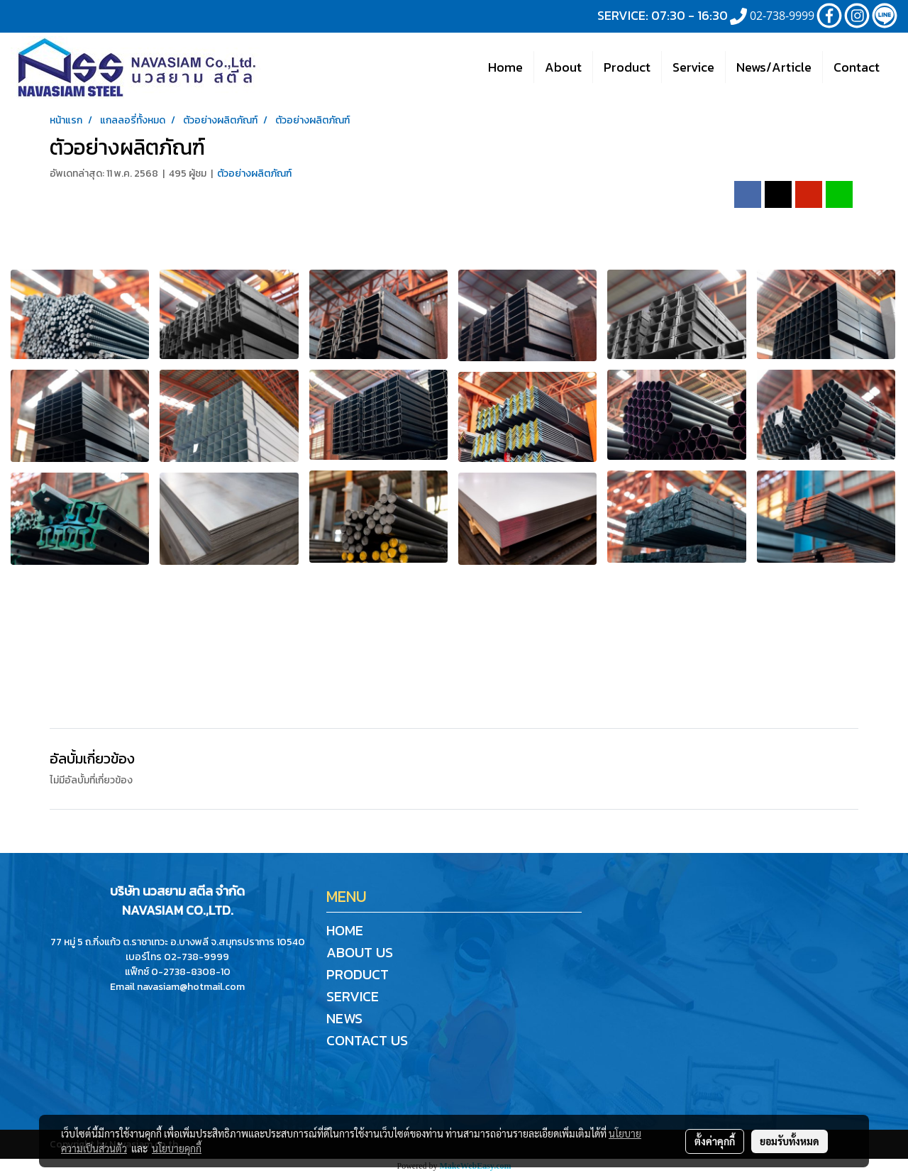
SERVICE (352, 996)
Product (627, 67)
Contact (857, 67)
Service (693, 67)
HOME (344, 930)
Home (505, 67)
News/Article (774, 67)
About (563, 67)
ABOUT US (359, 952)
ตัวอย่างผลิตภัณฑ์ (254, 173)
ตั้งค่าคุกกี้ (714, 1141)
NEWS (344, 1018)
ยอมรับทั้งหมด (789, 1141)
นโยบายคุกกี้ (176, 1148)
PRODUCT (357, 974)
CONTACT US (367, 1040)
